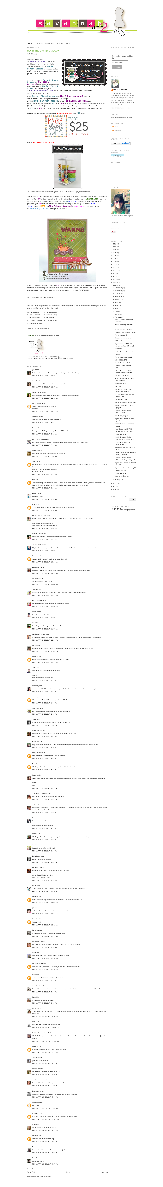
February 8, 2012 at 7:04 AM (44, 456)
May (116, 308)
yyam (34, 370)
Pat (33, 997)
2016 (115, 273)
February (118, 317)
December (118, 288)
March (117, 314)
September (119, 296)
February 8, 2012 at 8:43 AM (44, 499)
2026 (115, 244)
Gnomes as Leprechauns (123, 338)
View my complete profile (121, 108)
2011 (115, 483)
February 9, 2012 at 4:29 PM (44, 992)
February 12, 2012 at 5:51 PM (45, 1141)
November (118, 290)
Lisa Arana (35, 1091)
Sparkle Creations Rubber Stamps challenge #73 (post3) (123, 365)
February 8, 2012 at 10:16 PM (45, 891)
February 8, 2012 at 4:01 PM (44, 759)
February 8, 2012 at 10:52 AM (45, 595)
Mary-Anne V (36, 764)
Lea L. (34, 1022)
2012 (115, 285)
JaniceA (34, 450)
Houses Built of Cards (39, 515)
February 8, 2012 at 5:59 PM (44, 799)
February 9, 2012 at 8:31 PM (44, 1003)
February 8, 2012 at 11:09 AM (45, 618)
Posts (115, 127)
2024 (115, 250)
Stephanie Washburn (39, 634)
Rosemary (35, 686)
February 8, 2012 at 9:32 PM (44, 862)
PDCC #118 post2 (120, 434)
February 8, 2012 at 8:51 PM (44, 840)
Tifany (34, 667)
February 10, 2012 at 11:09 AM (45, 1041)
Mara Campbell (37, 730)
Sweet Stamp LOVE (121, 399)
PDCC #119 (118, 386)
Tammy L (35, 589)
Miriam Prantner (37, 533)
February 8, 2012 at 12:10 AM (45, 376)
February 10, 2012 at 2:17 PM (45, 1063)
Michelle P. (35, 1147)
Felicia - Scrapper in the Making (42, 1033)
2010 (115, 486)
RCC (55, 358)
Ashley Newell (37, 392)
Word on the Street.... (121, 476)
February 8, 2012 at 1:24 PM (44, 692)
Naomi (34, 775)
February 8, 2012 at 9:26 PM (44, 851)
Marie (34, 1124)
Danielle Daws (34, 312)
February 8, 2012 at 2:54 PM (44, 725)
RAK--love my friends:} (122, 375)
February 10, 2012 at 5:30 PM (45, 1097)
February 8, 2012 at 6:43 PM (44, 828)
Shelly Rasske (37, 753)
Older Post (104, 1172)
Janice (34, 461)
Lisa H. (34, 1008)
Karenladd (35, 930)
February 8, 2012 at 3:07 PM (44, 736)
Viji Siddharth (36, 623)
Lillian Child (36, 1069)
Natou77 (35, 612)
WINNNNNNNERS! (121, 360)
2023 (115, 253)
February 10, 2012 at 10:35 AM (45, 1028)
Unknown (35, 556)
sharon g (35, 697)
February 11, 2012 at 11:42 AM (45, 1119)
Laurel (34, 493)
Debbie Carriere (37, 963)
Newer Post (31, 1172)
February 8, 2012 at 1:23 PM (44, 680)
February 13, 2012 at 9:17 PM (45, 1164)
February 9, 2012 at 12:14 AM (45, 914)
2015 (115, 276)
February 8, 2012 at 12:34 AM (45, 411)
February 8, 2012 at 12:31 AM (45, 398)
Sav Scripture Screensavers (45, 43)
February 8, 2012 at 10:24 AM (45, 562)
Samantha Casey (51, 315)
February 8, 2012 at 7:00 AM (44, 445)
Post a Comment (32, 1169)
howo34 (34, 919)
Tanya (34, 719)
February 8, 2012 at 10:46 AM (45, 573)
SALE (68, 43)
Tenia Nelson (36, 1158)
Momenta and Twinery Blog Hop (125, 402)
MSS (52, 358)
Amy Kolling (50, 317)
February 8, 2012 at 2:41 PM (44, 714)
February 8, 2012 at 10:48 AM (45, 584)
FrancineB (35, 1113)
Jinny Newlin (36, 986)
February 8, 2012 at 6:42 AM (44, 434)
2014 (115, 279)
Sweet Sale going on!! (122, 416)
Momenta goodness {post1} (123, 357)
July (116, 302)
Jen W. (34, 845)
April (116, 311)
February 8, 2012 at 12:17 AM (45, 387)
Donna (34, 645)
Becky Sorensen (37, 600)
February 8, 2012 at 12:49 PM (45, 651)
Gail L (34, 952)
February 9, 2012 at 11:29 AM (45, 969)
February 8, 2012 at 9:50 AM (44, 528)
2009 (115, 489)
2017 (115, 270)
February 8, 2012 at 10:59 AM (45, 606)
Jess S (34, 381)
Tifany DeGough (51, 320)
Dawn (34, 818)
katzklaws (35, 1102)
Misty (34, 975)
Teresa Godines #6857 (39, 793)
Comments (116, 130)
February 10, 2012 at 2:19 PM (45, 1075)
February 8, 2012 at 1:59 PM (44, 703)
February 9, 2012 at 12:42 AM (45, 925)
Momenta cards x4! (121, 335)
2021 (115, 258)
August (117, 299)
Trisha (34, 804)
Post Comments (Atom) (44, 1176)
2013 (115, 282)
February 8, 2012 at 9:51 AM (44, 539)
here (55, 308)
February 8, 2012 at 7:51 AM (44, 474)
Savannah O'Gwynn (35, 323)
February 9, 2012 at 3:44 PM (44, 981)
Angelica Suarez (51, 312)
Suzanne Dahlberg (35, 320)
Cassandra (35, 867)
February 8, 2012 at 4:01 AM (44, 423)
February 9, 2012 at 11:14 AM (45, 958)
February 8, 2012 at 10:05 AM (45, 551)
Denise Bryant (37, 403)
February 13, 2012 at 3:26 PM (45, 1153)
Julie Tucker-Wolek (38, 439)
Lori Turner (35, 567)
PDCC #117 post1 (120, 473)
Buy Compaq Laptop (128, 510)
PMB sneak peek (120, 341)
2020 (115, 261)
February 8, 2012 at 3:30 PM (44, 747)
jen (33, 908)
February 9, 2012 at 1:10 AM (44, 947)
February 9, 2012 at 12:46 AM (45, 936)
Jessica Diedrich (34, 315)
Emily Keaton (36, 856)
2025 (115, 247)
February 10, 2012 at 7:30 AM (45, 1016)
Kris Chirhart (36, 941)
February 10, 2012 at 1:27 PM (45, 1052)
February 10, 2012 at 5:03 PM (45, 1086)
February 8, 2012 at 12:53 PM (45, 662)
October (118, 293)
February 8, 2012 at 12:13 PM (45, 640)
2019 (115, 264)
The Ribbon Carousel (66, 358)
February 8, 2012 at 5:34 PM (44, 788)
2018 (115, 267)
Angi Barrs (35, 708)
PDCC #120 (118, 349)
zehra (34, 504)
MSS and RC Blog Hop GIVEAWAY (43, 51)
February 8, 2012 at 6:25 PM (44, 813)
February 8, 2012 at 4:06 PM (44, 770)
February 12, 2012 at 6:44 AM (45, 1130)
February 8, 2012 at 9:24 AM (44, 510)
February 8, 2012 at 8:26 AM (44, 488)
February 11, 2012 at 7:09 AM (45, 1108)
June (117, 305)
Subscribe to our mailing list (122, 57)
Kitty (33, 479)
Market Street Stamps (41, 358)
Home (30, 43)
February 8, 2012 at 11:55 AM (45, 629)
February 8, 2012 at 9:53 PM (44, 880)
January (118, 479)
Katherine (35, 741)
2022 (115, 256)
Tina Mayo (35, 1057)
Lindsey (34, 834)
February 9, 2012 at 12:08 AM (45, 902)
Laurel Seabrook (34, 317)
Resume (59, 43)
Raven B (35, 885)
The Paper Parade (38, 1080)
